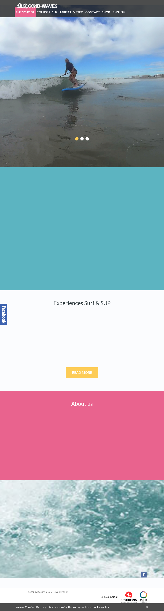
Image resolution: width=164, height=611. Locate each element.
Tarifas (65, 12)
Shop (106, 12)
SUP (55, 12)
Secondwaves (35, 591)
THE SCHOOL (25, 12)
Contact (92, 12)
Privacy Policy (60, 591)
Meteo (78, 12)
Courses (43, 12)
